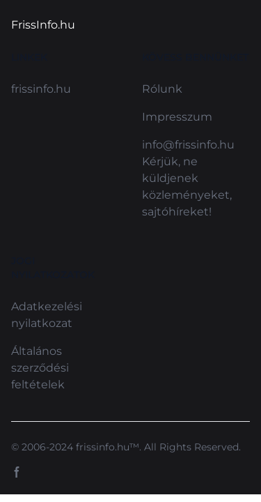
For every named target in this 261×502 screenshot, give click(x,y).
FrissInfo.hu (43, 24)
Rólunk (162, 89)
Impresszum (177, 116)
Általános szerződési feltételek (40, 367)
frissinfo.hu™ (107, 447)
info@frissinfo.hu (188, 144)
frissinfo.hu (41, 89)
